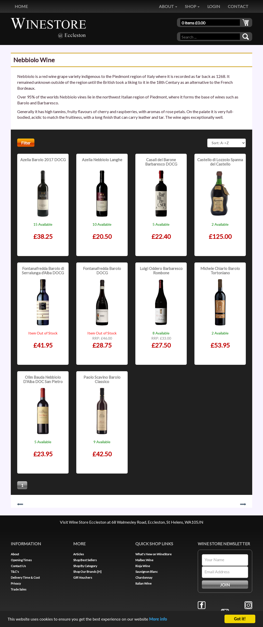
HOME (21, 6)
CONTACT (238, 6)
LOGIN (213, 6)
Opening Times (21, 560)
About (15, 554)
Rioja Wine (142, 566)
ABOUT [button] (168, 6)
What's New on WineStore (153, 554)
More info (158, 621)
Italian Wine (143, 583)
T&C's (15, 572)
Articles (78, 554)
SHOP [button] (192, 6)
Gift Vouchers (82, 577)
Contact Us (18, 566)
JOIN (225, 584)
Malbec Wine (144, 560)
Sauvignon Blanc (146, 572)
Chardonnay (143, 577)
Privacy (16, 583)
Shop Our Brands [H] (87, 572)
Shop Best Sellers (85, 560)
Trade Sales (18, 589)
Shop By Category (85, 566)
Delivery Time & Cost (25, 577)
